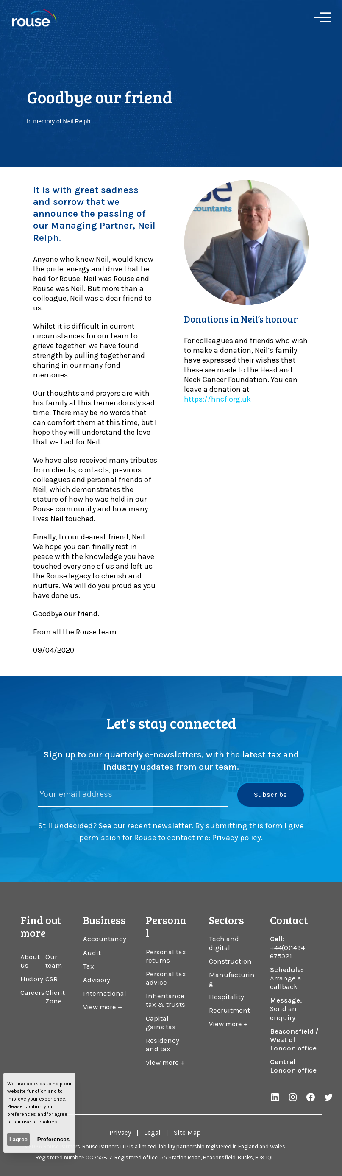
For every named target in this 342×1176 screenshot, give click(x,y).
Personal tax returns (166, 956)
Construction (230, 961)
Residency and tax (162, 1044)
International (104, 993)
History (31, 979)
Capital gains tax (161, 1022)
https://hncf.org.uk (217, 399)
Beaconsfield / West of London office (294, 1039)
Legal (152, 1133)
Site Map (187, 1133)
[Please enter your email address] (133, 794)
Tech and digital (224, 943)
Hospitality (226, 997)
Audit (92, 953)
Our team (53, 961)
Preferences (53, 1139)
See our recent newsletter (145, 825)
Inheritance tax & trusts (165, 1000)
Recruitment (229, 1010)
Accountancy (104, 939)
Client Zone (55, 997)
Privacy (120, 1133)
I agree (18, 1139)
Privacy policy (236, 837)
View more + (102, 1007)
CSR (51, 979)
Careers (32, 993)
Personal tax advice (166, 978)
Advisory (96, 980)
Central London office (293, 1066)
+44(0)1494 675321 (287, 952)
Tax (88, 966)
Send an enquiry (283, 1013)
